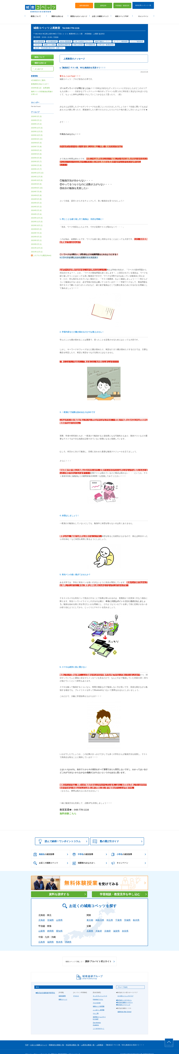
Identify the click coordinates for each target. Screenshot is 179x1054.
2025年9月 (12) (36, 133)
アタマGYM (96, 997)
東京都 (90, 914)
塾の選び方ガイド (106, 835)
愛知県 (59, 925)
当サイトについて (74, 1048)
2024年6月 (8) (36, 189)
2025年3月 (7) (36, 156)
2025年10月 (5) (36, 129)
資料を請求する (59, 888)
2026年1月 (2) (36, 118)
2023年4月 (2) (36, 231)
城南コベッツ (63, 993)
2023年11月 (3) (36, 216)
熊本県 (59, 936)
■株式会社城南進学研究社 (45, 987)
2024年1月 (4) (36, 208)
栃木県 (136, 914)
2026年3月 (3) (36, 111)
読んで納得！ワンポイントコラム (59, 835)
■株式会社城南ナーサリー (124, 996)
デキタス (76, 990)
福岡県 (50, 936)
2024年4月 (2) (36, 197)
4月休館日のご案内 (38, 74)
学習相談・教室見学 (122, 4)
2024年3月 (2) (36, 201)
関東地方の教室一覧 (56, 1039)
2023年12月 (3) (36, 212)
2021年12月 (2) (36, 242)
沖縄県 (68, 936)
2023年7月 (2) (36, 227)
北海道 (41, 914)
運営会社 (54, 1048)
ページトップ (169, 1045)
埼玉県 (109, 914)
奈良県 (125, 925)
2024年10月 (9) (36, 174)
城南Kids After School (124, 1006)
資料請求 (103, 4)
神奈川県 (99, 914)
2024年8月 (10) (36, 182)
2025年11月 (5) (36, 125)
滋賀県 (116, 925)
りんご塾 (96, 1007)
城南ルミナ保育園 (98, 1000)
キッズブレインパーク (100, 990)
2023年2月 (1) (36, 238)
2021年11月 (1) (36, 246)
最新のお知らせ (57, 14)
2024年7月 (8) (36, 186)
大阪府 (98, 925)
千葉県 (118, 914)
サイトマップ (45, 1048)
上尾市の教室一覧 (88, 1039)
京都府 (107, 925)
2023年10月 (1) (36, 219)
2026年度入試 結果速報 (40, 82)
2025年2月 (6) (36, 159)
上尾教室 (99, 1039)
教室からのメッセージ (78, 14)
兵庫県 (90, 925)
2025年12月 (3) (36, 122)
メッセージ (39, 63)
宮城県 (50, 914)
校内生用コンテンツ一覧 (143, 3)
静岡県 (50, 925)
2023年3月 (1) (36, 234)
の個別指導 (44, 848)
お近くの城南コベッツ (100, 14)
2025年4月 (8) (36, 152)
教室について (36, 14)
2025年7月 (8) (36, 141)
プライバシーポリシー (32, 1048)
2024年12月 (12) (37, 167)
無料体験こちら (68, 807)
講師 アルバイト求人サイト (88, 955)
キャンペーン (143, 14)
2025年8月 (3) (36, 137)
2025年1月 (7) (36, 163)
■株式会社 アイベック (123, 999)
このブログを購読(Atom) (42, 249)
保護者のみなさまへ (83, 857)
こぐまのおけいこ (98, 1022)
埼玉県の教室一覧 (72, 1039)
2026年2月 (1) (36, 114)
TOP (27, 1039)
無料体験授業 (84, 4)
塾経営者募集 (62, 1048)
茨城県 (127, 914)
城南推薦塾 (62, 990)
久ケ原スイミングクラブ (125, 990)
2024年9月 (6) (36, 178)
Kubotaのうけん (98, 993)
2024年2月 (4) (36, 204)
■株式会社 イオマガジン (124, 994)
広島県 (41, 936)
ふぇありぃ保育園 (98, 1004)
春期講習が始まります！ (40, 78)
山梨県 (41, 925)
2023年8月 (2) (36, 223)
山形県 (59, 914)
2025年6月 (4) (36, 144)
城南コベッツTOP (122, 14)
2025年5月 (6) (36, 148)
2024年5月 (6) (36, 193)
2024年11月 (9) (36, 171)
